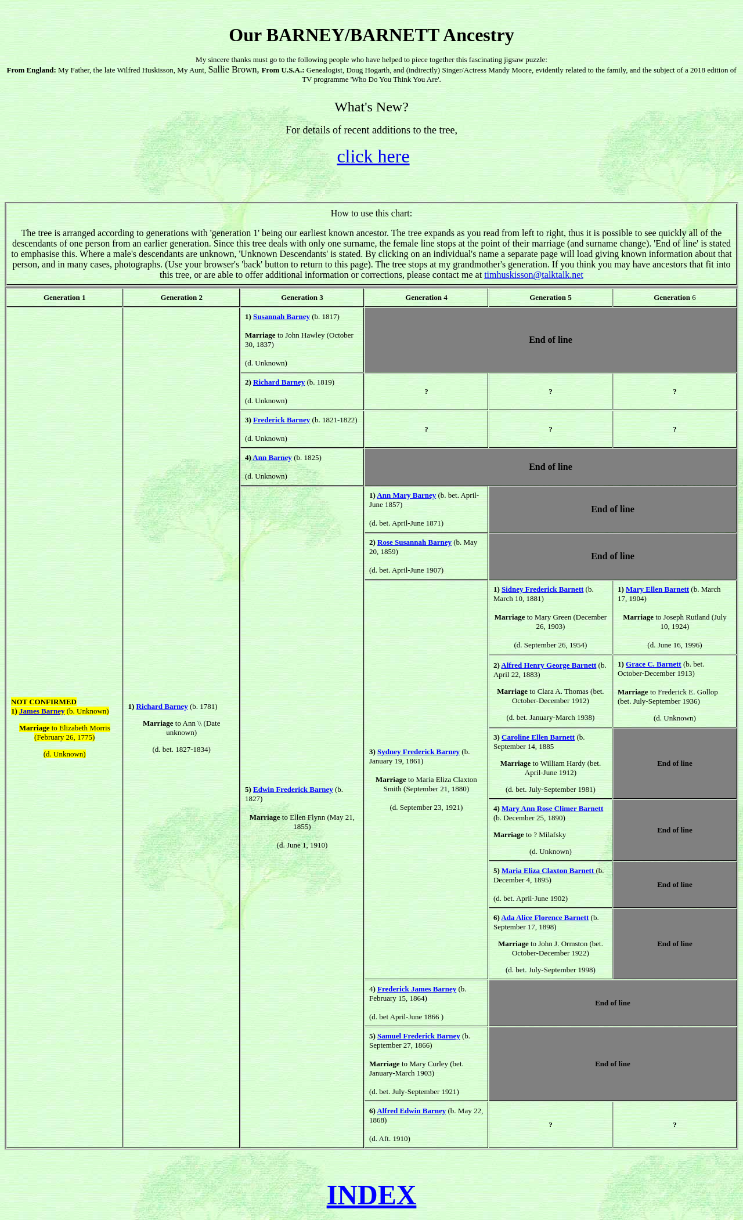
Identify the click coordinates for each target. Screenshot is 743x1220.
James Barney (41, 711)
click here (373, 156)
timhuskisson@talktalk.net (533, 275)
